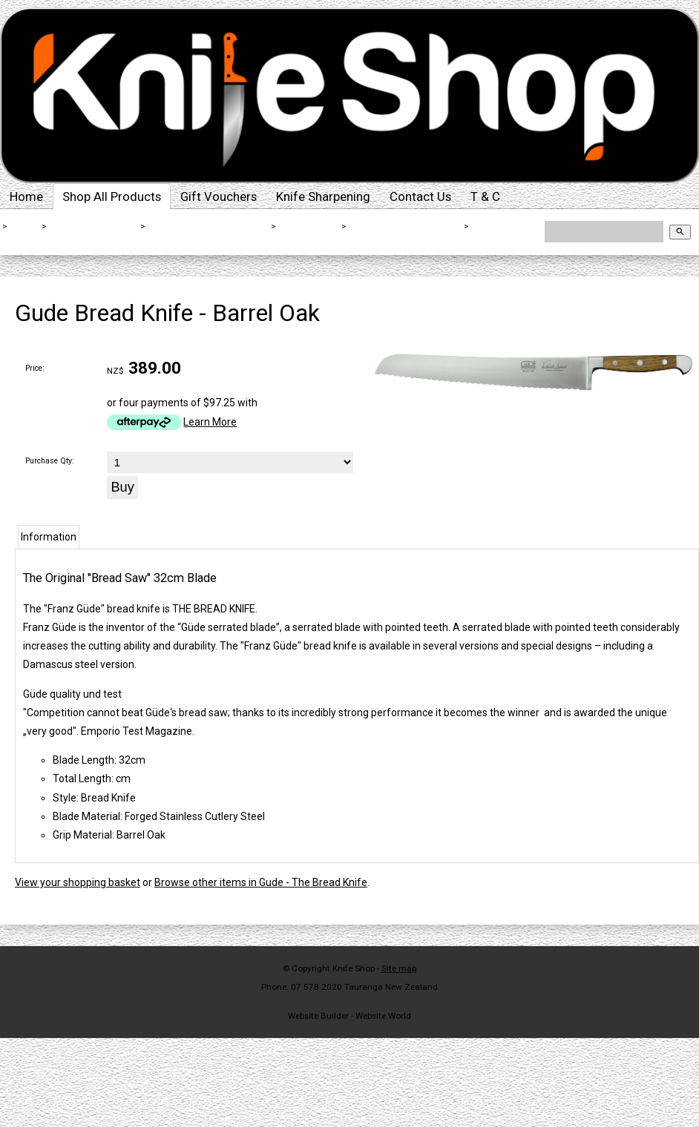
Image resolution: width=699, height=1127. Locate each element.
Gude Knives (309, 226)
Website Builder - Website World (349, 1016)
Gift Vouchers (218, 196)
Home (26, 196)
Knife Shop (353, 968)
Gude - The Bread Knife (406, 226)
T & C (485, 196)
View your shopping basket (77, 882)
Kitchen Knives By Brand (209, 226)
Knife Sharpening (323, 196)
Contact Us (420, 196)
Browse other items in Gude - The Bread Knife (260, 882)
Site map (398, 968)
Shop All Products (111, 196)
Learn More (210, 422)
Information (48, 537)
